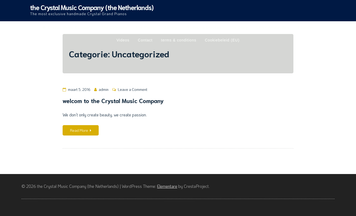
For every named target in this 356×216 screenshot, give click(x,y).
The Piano (145, 27)
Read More (80, 130)
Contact (145, 40)
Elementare (167, 186)
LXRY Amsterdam (273, 27)
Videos (122, 40)
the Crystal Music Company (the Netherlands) (91, 7)
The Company (114, 27)
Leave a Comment (132, 89)
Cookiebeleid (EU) (222, 40)
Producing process (203, 27)
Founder (306, 27)
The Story (238, 27)
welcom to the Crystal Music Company (113, 100)
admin (103, 89)
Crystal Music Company (67, 27)
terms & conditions (178, 40)
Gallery (170, 27)
